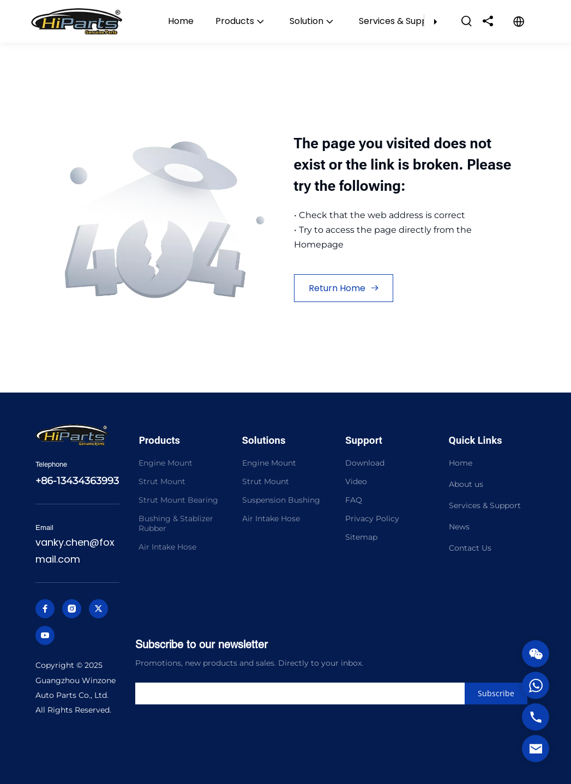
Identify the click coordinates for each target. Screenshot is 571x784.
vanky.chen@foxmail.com (75, 550)
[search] (311, 693)
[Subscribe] (496, 693)
